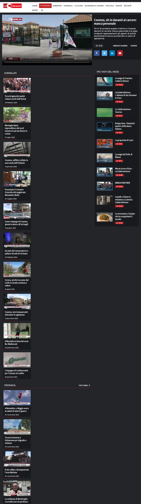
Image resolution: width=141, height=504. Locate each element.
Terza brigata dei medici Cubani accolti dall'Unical (15, 97)
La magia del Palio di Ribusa (123, 156)
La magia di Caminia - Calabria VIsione (124, 79)
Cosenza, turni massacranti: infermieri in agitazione (16, 313)
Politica (110, 6)
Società (127, 6)
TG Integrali (45, 6)
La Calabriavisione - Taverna (123, 111)
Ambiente (57, 6)
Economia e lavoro (94, 6)
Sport (35, 10)
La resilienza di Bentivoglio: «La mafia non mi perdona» (16, 500)
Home (34, 6)
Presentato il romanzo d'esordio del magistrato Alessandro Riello (15, 192)
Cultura (78, 6)
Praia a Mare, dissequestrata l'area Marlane (17, 471)
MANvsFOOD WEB (122, 182)
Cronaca (68, 6)
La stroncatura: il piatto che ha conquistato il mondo (125, 216)
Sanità (119, 6)
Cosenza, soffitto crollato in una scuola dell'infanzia (16, 161)
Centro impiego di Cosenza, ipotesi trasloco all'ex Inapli (16, 223)
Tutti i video (84, 385)
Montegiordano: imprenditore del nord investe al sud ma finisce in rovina (16, 129)
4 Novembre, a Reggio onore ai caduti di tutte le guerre (17, 410)
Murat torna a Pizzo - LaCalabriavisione (124, 170)
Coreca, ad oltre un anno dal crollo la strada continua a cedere (17, 282)
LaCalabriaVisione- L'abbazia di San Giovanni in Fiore (126, 95)
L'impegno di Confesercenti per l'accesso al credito (16, 372)
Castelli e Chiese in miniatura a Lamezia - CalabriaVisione (124, 199)
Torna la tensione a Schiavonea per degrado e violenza (15, 440)
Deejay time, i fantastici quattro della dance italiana (125, 126)
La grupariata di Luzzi (124, 140)
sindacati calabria (120, 45)
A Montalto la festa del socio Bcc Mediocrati (17, 343)
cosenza (134, 45)
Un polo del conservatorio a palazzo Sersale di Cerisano (16, 252)
